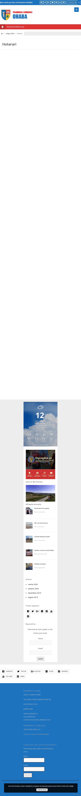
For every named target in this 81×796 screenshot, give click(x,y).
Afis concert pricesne (41, 523)
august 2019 (33, 597)
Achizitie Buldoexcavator (42, 536)
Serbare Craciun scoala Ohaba (44, 550)
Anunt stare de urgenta (41, 508)
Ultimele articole (33, 504)
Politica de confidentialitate (40, 734)
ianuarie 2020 (33, 588)
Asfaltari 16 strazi (40, 564)
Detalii (71, 786)
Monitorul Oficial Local (12, 26)
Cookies (26, 734)
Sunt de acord (41, 790)
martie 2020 (33, 584)
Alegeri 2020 (10, 34)
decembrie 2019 (34, 593)
